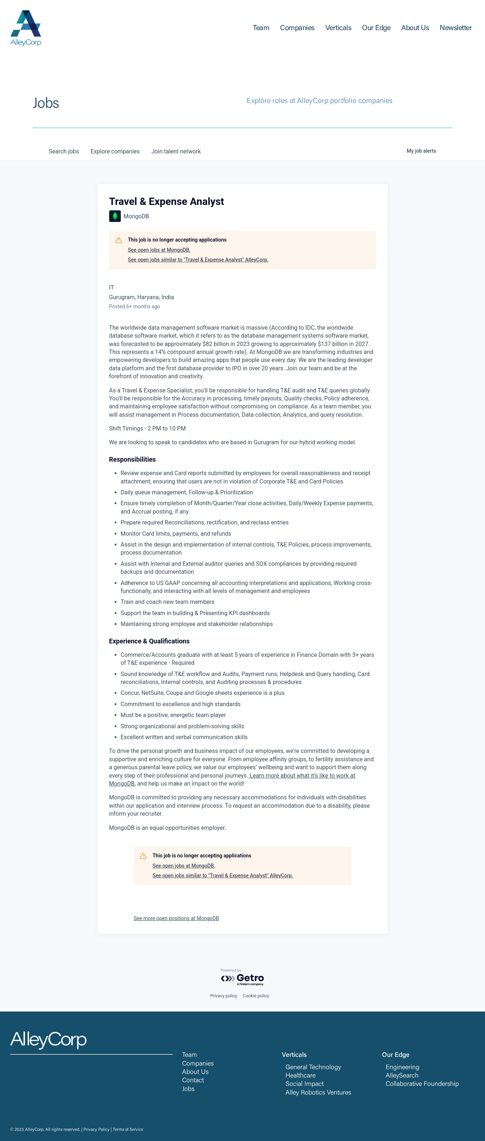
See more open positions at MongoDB (176, 918)
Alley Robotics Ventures (318, 1093)
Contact (193, 1081)
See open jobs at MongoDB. (159, 250)
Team (189, 1055)
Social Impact (304, 1084)
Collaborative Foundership (422, 1084)
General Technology (313, 1067)
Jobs (188, 1089)
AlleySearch (402, 1076)
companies (115, 151)
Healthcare (300, 1076)
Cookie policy (256, 995)
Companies (198, 1064)
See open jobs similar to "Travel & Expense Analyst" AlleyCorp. (198, 260)
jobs (64, 151)
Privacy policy (223, 995)
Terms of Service (128, 1130)
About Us (195, 1072)
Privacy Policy (96, 1130)
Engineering (402, 1067)
